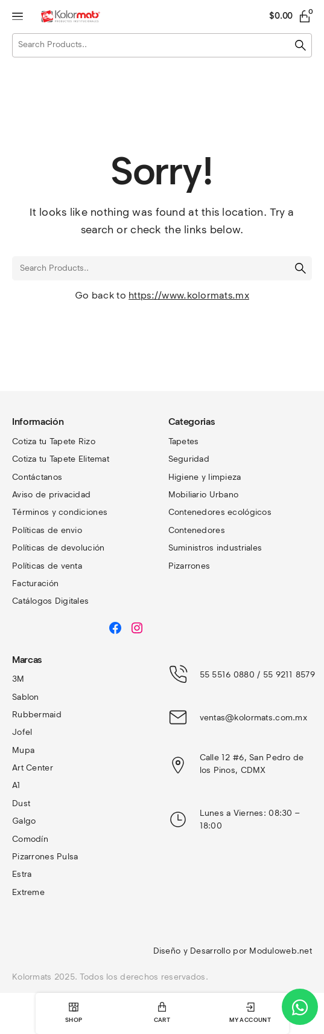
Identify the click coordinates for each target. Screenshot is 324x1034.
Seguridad (189, 459)
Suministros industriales (215, 548)
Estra (21, 874)
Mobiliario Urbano (203, 495)
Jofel (22, 732)
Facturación (35, 583)
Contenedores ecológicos (220, 512)
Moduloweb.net (280, 951)
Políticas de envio (47, 530)
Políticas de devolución (58, 548)
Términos (32, 512)
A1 (16, 785)
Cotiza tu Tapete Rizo (53, 441)
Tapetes (183, 441)
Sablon (25, 697)
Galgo (24, 821)
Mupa (23, 750)
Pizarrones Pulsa (45, 856)
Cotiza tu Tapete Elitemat (60, 459)
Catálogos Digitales (50, 601)
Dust (21, 803)
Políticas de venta (47, 566)
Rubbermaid (37, 714)
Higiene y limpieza (204, 477)
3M (18, 679)
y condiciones (80, 512)
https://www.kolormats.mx (189, 295)
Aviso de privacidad (51, 495)
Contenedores (196, 530)
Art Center (32, 768)
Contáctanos (37, 477)
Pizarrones (189, 566)
